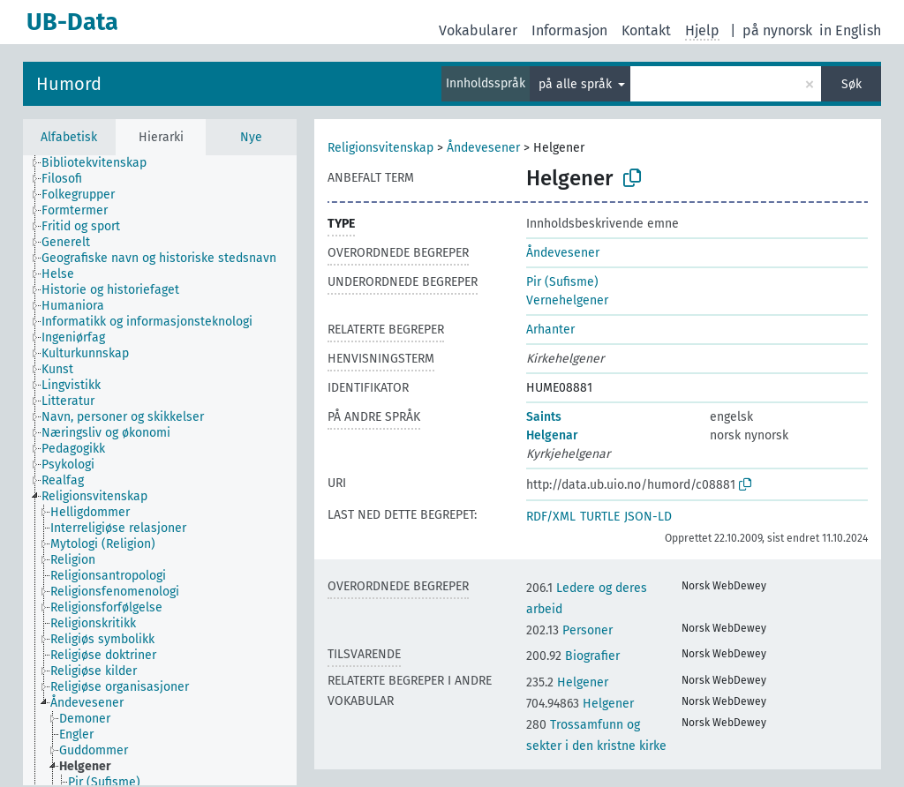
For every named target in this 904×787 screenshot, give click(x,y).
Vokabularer (478, 30)
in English (850, 30)
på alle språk (577, 84)
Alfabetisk (69, 137)
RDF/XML (551, 516)
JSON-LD (648, 516)
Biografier (573, 655)
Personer (569, 630)
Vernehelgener (567, 300)
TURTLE (600, 516)
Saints (543, 416)
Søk (851, 84)
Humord (69, 83)
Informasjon (569, 30)
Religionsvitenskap (380, 147)
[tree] (160, 470)
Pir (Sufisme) (562, 281)
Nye (251, 137)
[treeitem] (101, 163)
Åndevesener (483, 147)
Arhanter (550, 329)
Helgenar (552, 435)
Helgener (567, 682)
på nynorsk (777, 30)
